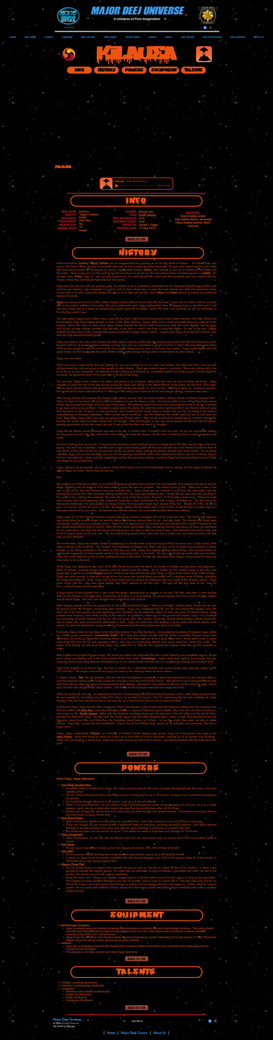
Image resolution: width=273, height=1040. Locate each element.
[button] (136, 125)
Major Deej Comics (134, 1033)
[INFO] (79, 70)
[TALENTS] (193, 70)
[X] (210, 27)
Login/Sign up (69, 27)
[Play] (116, 186)
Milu (124, 710)
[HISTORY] (106, 70)
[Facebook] (205, 27)
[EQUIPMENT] (164, 70)
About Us (160, 1033)
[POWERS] (134, 70)
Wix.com (71, 1026)
